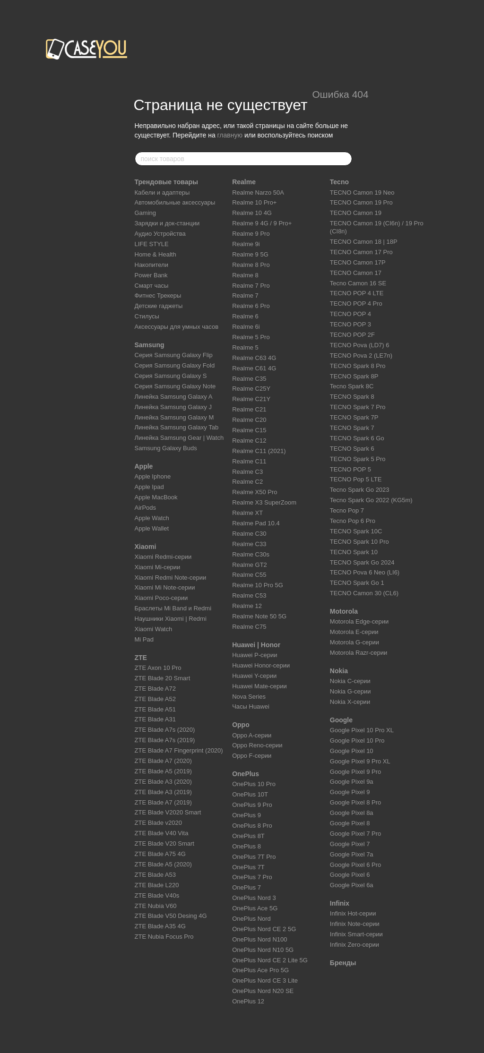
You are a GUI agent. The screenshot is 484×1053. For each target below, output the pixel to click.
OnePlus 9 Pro (252, 804)
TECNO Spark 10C (356, 531)
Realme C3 (247, 471)
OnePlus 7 (246, 887)
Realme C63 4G (254, 357)
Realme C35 (249, 378)
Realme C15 (249, 430)
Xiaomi (145, 546)
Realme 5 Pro (250, 337)
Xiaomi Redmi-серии (163, 556)
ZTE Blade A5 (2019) (163, 771)
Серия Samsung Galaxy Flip (174, 355)
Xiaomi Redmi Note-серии (171, 577)
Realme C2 (247, 481)
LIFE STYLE (152, 244)
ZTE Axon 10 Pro (158, 667)
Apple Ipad (149, 486)
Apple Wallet (152, 528)
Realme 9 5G (250, 254)
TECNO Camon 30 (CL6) (364, 593)
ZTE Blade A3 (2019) (163, 792)
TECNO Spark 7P (354, 417)
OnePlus (245, 774)
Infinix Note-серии (355, 923)
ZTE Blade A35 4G (160, 926)
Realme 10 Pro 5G (257, 585)
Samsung (149, 345)
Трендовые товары (166, 182)
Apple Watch (152, 518)
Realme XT (247, 512)
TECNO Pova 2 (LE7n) (361, 355)
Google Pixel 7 (350, 844)
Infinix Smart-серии (356, 934)
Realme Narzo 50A (258, 192)
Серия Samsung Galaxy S (171, 375)
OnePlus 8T (248, 835)
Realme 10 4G (252, 212)
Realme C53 (249, 595)
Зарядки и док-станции (167, 223)
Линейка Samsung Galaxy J (173, 407)
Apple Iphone (153, 476)
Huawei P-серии (254, 655)
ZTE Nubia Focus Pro (164, 936)
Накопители (151, 264)
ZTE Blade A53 (155, 874)
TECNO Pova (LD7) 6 (359, 345)
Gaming (145, 212)
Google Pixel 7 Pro (355, 833)
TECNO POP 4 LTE (357, 293)
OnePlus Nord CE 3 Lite (265, 980)
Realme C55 (249, 574)
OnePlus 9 (246, 815)
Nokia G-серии (350, 691)
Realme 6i (246, 326)
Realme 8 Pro (250, 264)
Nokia (339, 671)
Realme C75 (249, 626)
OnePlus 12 (248, 1001)
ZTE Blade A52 (155, 698)
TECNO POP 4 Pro (356, 303)
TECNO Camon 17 (355, 272)
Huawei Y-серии (254, 675)
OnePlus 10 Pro (254, 784)
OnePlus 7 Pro (252, 877)
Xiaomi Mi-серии (158, 567)
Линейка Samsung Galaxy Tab (177, 427)
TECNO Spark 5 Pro (358, 458)
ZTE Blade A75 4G (160, 853)
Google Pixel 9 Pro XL (360, 761)
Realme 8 (245, 275)
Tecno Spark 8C (352, 386)
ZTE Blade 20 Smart (162, 678)
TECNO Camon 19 (355, 212)
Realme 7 (245, 295)
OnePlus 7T (248, 867)
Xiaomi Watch (154, 629)
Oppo (241, 724)
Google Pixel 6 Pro (355, 864)
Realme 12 (247, 605)
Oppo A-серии (251, 735)
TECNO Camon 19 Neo (362, 192)
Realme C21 (249, 409)
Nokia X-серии (350, 701)
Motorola (344, 611)
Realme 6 (245, 316)
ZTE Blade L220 (157, 885)
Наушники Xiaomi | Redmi (171, 618)
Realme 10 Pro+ (254, 202)
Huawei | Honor (256, 645)
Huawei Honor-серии (261, 665)
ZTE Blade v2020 (158, 822)
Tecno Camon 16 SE (358, 283)
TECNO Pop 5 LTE (356, 479)
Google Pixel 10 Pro (357, 740)
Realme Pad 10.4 (255, 523)
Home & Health (155, 254)
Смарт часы (152, 285)
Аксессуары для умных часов (177, 326)
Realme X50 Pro (254, 492)
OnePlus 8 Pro (252, 825)
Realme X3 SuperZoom (264, 502)
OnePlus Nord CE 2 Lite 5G (270, 960)
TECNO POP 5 (350, 469)
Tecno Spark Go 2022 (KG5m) (371, 500)
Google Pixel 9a (351, 781)
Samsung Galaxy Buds (166, 448)
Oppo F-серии (251, 755)
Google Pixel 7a (351, 854)
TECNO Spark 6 (352, 448)
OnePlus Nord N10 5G (263, 949)
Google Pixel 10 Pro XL (362, 730)
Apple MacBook (156, 497)
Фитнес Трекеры (158, 295)
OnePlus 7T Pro (254, 856)
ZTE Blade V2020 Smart (168, 812)
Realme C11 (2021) (258, 450)
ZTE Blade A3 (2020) (163, 781)
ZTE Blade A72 (155, 688)
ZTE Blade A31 (155, 719)
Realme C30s (250, 554)
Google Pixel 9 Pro (355, 771)
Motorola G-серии (354, 642)
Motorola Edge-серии (359, 621)
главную (229, 135)
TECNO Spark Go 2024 (362, 562)
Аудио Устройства (160, 233)
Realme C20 (249, 419)
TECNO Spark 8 (352, 396)
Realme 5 (245, 347)
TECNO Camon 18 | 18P (364, 241)
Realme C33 (249, 544)
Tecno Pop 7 (347, 510)
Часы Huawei (250, 706)
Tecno (339, 182)
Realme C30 (249, 533)
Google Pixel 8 (350, 823)
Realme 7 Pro (250, 285)
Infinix (339, 903)
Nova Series (249, 696)
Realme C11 (249, 461)
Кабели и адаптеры (162, 192)
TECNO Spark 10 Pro (359, 541)
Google (341, 720)
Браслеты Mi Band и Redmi (173, 608)
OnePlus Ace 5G (254, 908)
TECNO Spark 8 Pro (358, 365)
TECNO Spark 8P (354, 376)
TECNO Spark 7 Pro (358, 407)
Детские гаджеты (159, 305)
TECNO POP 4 (350, 313)
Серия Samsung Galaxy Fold (175, 365)
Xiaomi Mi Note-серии (165, 587)
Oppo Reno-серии (257, 745)
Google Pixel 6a (351, 885)
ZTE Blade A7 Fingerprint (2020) (179, 750)
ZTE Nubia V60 (156, 905)
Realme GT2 (249, 564)
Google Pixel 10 (351, 750)
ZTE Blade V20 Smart (164, 843)
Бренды (343, 963)
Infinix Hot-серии (353, 913)
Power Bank (151, 275)
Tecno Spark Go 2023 (359, 489)
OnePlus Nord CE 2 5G (264, 929)
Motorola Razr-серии (358, 652)
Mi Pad (144, 639)
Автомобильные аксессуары (175, 202)
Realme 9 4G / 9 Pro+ (262, 223)
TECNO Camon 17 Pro (361, 252)
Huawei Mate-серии (259, 686)
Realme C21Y (251, 398)
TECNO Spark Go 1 (357, 582)
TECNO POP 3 (350, 324)
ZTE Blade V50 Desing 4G (171, 915)
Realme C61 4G (254, 368)
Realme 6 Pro (250, 305)
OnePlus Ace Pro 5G (260, 970)
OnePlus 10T (250, 794)
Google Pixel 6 (350, 874)
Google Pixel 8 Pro (355, 802)
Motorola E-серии (354, 631)
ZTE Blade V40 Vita (162, 833)
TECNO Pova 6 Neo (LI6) (364, 572)
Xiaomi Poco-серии (161, 597)
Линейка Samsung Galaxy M (174, 417)
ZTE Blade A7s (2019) (165, 740)
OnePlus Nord (251, 918)
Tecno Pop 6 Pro (352, 520)
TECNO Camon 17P (358, 262)
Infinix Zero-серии (354, 944)
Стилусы (147, 316)
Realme (244, 182)
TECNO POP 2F (352, 334)
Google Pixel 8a (351, 812)
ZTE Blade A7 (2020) (163, 760)
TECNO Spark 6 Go (357, 438)
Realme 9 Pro (250, 233)
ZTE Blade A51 (155, 709)
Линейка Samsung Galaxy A (174, 396)
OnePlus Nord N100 (259, 939)
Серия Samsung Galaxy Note (175, 386)
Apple (144, 466)
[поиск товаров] (344, 159)
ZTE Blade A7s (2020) (165, 729)
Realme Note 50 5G (259, 616)
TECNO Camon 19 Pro (361, 202)
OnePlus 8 (246, 846)
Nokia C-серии (350, 681)
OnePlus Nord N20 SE (263, 990)
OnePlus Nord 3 (254, 897)
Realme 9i (246, 244)
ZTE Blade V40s (157, 895)
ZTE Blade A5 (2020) (163, 864)
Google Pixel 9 (350, 792)
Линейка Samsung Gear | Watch (179, 437)
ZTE (141, 657)
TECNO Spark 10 (354, 552)
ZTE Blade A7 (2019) (163, 802)
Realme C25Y (251, 388)
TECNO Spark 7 (352, 427)
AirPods (145, 507)
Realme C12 (249, 440)
